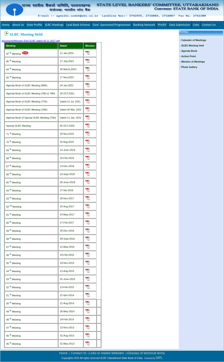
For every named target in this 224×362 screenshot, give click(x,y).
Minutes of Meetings (193, 61)
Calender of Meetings (193, 40)
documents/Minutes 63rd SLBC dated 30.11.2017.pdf (31, 40)
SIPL (159, 358)
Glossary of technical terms (146, 353)
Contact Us (78, 353)
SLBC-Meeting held (192, 45)
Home (63, 353)
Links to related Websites (107, 353)
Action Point (188, 56)
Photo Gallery (189, 67)
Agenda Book (189, 51)
